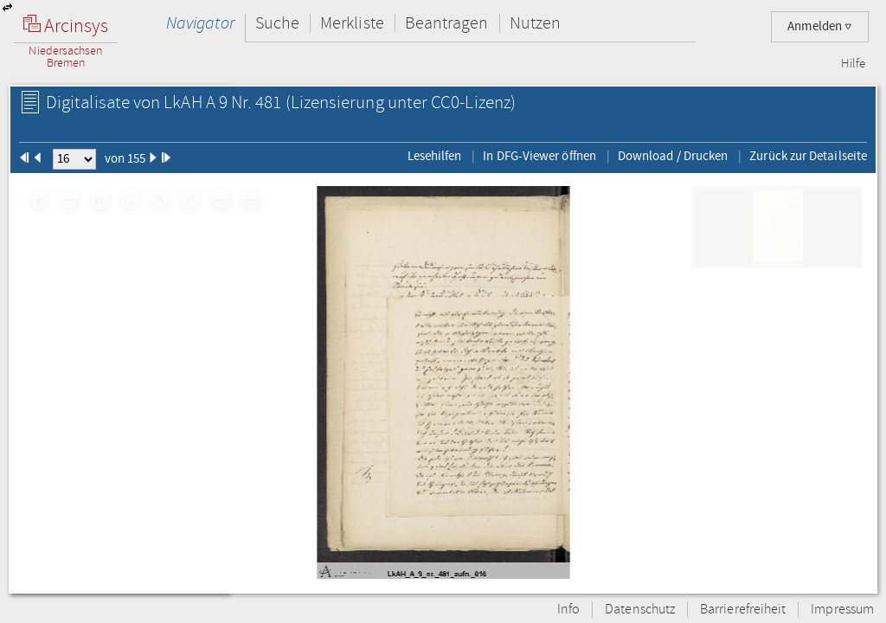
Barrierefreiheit (743, 609)
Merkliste (352, 23)
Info (568, 609)
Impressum (842, 609)
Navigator (200, 23)
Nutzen (535, 23)
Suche (277, 23)
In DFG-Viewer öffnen (539, 155)
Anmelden (819, 26)
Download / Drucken (673, 155)
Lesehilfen (435, 155)
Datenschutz (640, 609)
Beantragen (447, 23)
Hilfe (853, 64)
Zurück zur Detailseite (808, 155)
